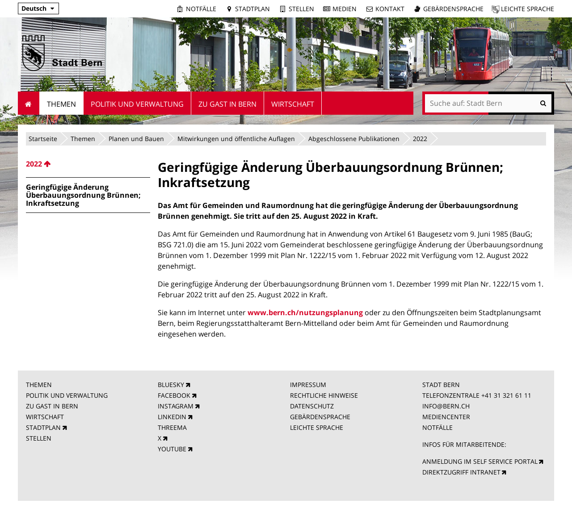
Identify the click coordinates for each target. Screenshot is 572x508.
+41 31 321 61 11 (506, 395)
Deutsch (33, 8)
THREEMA (172, 427)
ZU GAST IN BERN (52, 406)
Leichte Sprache (527, 8)
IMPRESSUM (308, 384)
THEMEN (39, 384)
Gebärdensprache (453, 8)
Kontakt (389, 8)
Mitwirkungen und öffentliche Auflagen (236, 138)
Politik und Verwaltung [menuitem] (137, 104)
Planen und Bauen (136, 138)
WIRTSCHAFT (45, 416)
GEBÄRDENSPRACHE (320, 416)
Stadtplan (252, 8)
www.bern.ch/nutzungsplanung (305, 312)
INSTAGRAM (175, 406)
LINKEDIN (172, 416)
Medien (344, 8)
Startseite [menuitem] (29, 103)
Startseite (43, 138)
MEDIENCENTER (446, 416)
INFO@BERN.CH (446, 406)
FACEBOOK (174, 395)
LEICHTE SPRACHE (316, 427)
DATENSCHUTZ (312, 406)
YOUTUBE (172, 449)
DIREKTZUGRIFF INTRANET (461, 472)
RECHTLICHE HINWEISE (324, 395)
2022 (420, 138)
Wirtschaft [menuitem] (292, 104)
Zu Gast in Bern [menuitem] (227, 104)
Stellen (301, 8)
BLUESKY (171, 384)
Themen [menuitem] (61, 104)
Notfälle (201, 8)
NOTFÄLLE (437, 427)
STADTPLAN (43, 427)
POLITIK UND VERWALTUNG (67, 395)
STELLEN (38, 438)
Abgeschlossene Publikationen (354, 138)
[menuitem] (88, 164)
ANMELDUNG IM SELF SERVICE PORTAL (480, 461)
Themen (83, 138)
